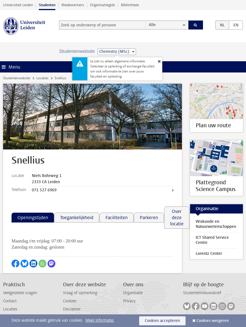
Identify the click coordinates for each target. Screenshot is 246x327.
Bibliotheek (130, 5)
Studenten (47, 5)
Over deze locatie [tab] (177, 217)
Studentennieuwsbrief (202, 293)
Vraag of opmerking (80, 293)
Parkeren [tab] (149, 218)
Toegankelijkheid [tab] (76, 218)
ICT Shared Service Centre (212, 240)
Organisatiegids (102, 5)
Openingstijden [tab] (32, 218)
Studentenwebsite (16, 78)
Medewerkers (72, 5)
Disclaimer (72, 309)
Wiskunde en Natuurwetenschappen (216, 224)
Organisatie (133, 293)
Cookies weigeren (213, 320)
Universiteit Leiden (18, 5)
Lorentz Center (209, 253)
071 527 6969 (44, 190)
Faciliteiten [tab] (116, 218)
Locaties (42, 78)
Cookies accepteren (162, 320)
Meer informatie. (99, 320)
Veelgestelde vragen (20, 293)
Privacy (129, 301)
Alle (152, 25)
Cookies (69, 301)
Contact (10, 301)
